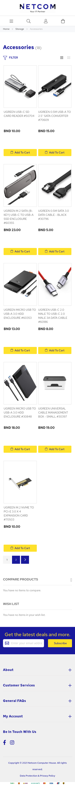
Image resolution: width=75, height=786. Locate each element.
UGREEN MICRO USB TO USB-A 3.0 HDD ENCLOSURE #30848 (20, 412)
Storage (19, 29)
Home (6, 29)
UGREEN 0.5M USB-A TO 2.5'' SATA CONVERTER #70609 (54, 116)
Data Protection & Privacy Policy (37, 775)
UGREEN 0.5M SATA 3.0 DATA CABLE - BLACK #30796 (53, 215)
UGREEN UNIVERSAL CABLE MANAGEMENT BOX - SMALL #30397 (53, 412)
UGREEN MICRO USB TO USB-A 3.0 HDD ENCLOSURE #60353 (20, 314)
